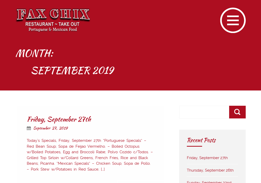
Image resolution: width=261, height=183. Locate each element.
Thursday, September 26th (210, 170)
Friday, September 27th (59, 119)
